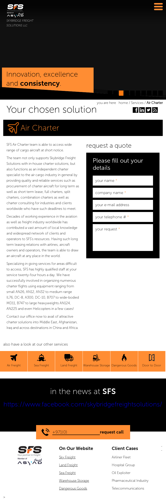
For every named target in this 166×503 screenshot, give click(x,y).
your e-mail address (112, 204)
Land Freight (68, 465)
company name (110, 192)
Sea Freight (67, 473)
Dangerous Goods (73, 488)
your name (106, 180)
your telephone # (112, 217)
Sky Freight (67, 457)
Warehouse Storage (74, 481)
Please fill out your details (118, 164)
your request (107, 229)
